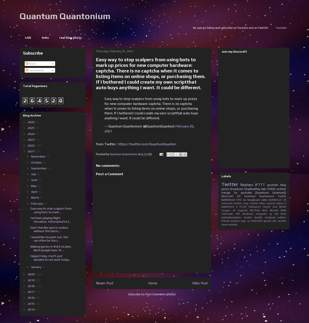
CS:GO (242, 206)
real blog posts (70, 37)
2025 (31, 128)
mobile (254, 203)
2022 (31, 145)
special (267, 221)
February (37, 203)
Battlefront (228, 199)
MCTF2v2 (255, 210)
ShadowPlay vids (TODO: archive (265, 189)
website (232, 224)
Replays (247, 184)
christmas (247, 214)
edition (282, 217)
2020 (31, 274)
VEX (238, 214)
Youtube (286, 27)
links (45, 37)
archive (238, 203)
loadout (235, 221)
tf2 (239, 196)
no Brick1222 (254, 221)
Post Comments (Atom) (160, 294)
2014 (31, 309)
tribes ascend (267, 203)
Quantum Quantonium (65, 16)
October (36, 162)
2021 (31, 151)
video (264, 199)
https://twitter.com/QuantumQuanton (147, 144)
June (34, 180)
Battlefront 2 (229, 206)
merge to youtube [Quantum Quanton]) (253, 192)
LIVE (28, 37)
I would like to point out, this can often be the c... (49, 238)
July (33, 174)
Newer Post (104, 283)
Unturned (226, 203)
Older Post (200, 283)
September (39, 168)
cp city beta (278, 214)
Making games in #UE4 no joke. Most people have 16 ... (50, 248)
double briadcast (265, 217)
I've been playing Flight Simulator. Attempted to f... (50, 219)
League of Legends (234, 210)
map (245, 203)
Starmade (227, 214)
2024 (31, 134)
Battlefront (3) (277, 200)
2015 (31, 303)
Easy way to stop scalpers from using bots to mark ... (51, 210)
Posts (31, 63)
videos (279, 203)
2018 (31, 286)
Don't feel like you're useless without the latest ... (49, 229)
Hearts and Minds (274, 206)
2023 (31, 139)
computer (261, 214)
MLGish (274, 210)
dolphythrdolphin (231, 217)
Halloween (254, 206)
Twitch (282, 196)
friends (225, 221)
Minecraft (227, 196)
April (34, 191)
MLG (264, 210)
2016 (31, 297)
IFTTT (260, 184)
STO (238, 199)
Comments (35, 70)
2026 (31, 122)
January (36, 267)
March (35, 197)
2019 (31, 280)
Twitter (229, 184)
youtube (272, 185)
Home (152, 283)
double (248, 217)
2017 (31, 292)
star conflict (279, 221)
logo (243, 221)
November (38, 156)
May (34, 186)
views (224, 224)
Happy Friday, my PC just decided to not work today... (50, 257)
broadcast (236, 189)
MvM (283, 210)
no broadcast (251, 199)
